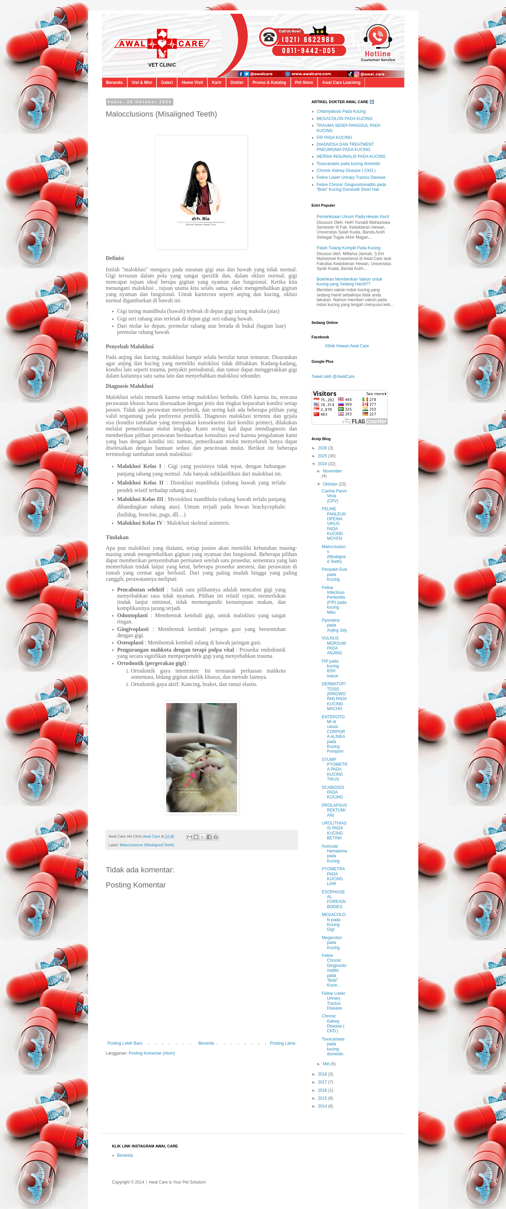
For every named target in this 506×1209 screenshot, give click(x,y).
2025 (323, 456)
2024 (323, 463)
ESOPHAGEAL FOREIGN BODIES (334, 899)
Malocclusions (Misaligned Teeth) (147, 845)
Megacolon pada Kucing (332, 942)
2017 (323, 1082)
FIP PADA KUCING (334, 137)
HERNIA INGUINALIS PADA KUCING (351, 156)
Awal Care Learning (341, 82)
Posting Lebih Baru (125, 1043)
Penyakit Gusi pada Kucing (334, 574)
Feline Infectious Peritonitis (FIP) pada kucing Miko (334, 600)
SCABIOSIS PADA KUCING (333, 792)
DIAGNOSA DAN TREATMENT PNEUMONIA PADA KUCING (345, 147)
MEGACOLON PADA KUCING (345, 118)
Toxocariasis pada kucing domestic (348, 163)
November (332, 471)
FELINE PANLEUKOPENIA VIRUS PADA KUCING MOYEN (334, 524)
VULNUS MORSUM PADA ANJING (334, 645)
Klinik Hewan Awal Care (347, 346)
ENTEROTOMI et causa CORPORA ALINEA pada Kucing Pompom (333, 734)
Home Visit (192, 82)
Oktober (330, 484)
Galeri (167, 82)
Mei (327, 1063)
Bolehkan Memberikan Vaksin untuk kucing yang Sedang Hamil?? (350, 281)
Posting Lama (282, 1043)
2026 (323, 448)
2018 (323, 1074)
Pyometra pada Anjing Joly (334, 625)
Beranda (114, 82)
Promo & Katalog (269, 82)
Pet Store (304, 82)
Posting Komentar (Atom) (152, 1053)
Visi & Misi (142, 82)
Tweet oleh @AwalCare (333, 376)
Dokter (237, 82)
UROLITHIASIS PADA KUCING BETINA (334, 830)
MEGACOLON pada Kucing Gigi (333, 922)
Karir (217, 82)
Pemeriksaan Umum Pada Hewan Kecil (353, 216)
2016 (323, 1090)
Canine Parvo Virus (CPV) (334, 496)
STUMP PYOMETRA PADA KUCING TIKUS (334, 769)
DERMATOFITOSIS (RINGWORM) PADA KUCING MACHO (334, 696)
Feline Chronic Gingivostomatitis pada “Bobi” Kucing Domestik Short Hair (351, 187)
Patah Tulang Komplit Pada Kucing (348, 248)
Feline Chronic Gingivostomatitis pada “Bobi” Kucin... (334, 970)
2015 (323, 1098)
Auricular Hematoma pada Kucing (334, 853)
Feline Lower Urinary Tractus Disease (351, 177)
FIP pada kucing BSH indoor (330, 668)
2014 (323, 1106)
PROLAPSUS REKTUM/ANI (334, 810)
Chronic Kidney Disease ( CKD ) (346, 170)
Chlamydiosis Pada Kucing (341, 111)
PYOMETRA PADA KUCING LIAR (333, 876)
